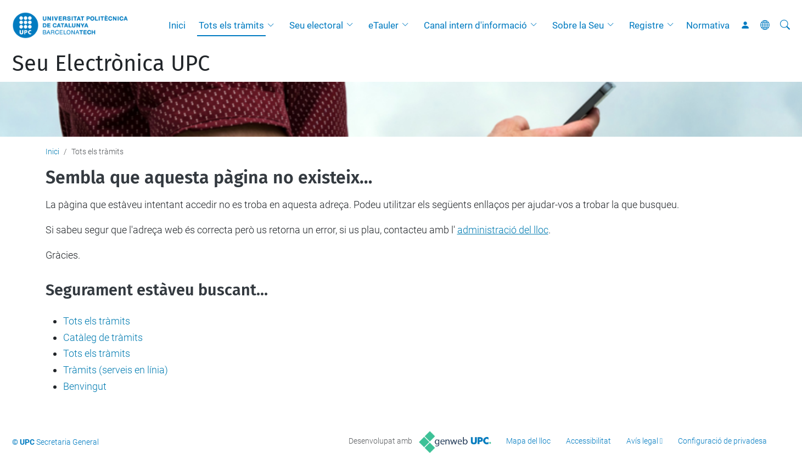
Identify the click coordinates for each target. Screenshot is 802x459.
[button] (273, 25)
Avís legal (642, 440)
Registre (646, 25)
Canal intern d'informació (475, 25)
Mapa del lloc (528, 440)
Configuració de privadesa (722, 440)
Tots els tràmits (231, 25)
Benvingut (84, 386)
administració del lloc (502, 230)
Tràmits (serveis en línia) (115, 370)
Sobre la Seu (578, 25)
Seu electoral (316, 25)
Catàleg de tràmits (103, 337)
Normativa (708, 25)
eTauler (383, 25)
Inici (177, 25)
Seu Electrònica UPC (111, 64)
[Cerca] (785, 25)
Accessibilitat (588, 440)
